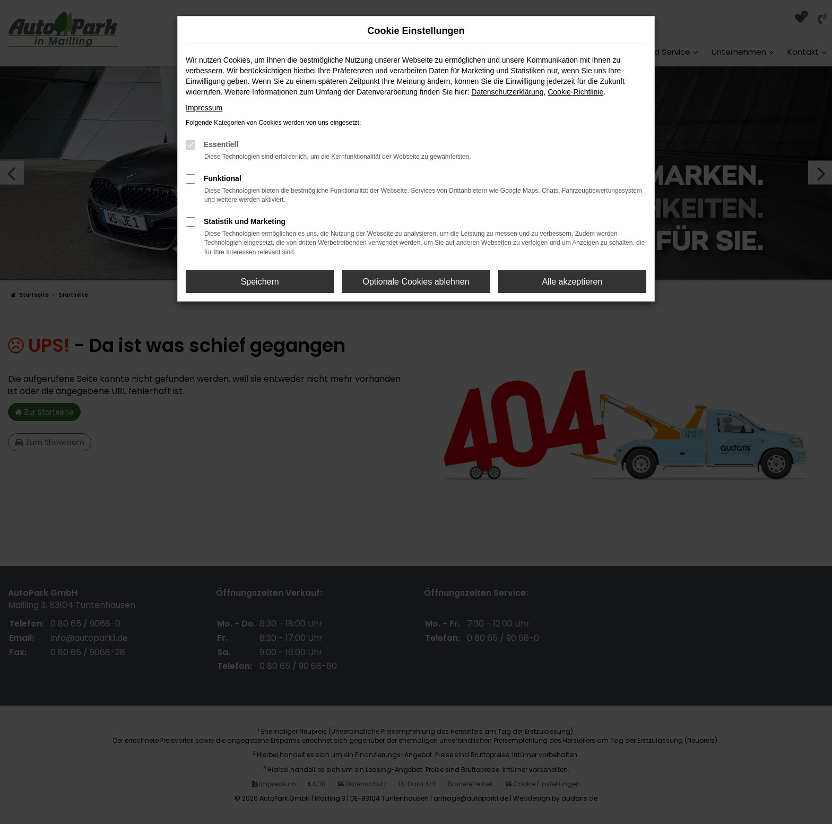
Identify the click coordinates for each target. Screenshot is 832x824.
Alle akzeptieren (572, 281)
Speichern (260, 281)
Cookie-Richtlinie (575, 92)
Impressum (204, 108)
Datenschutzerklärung (507, 92)
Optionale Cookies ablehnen (415, 281)
